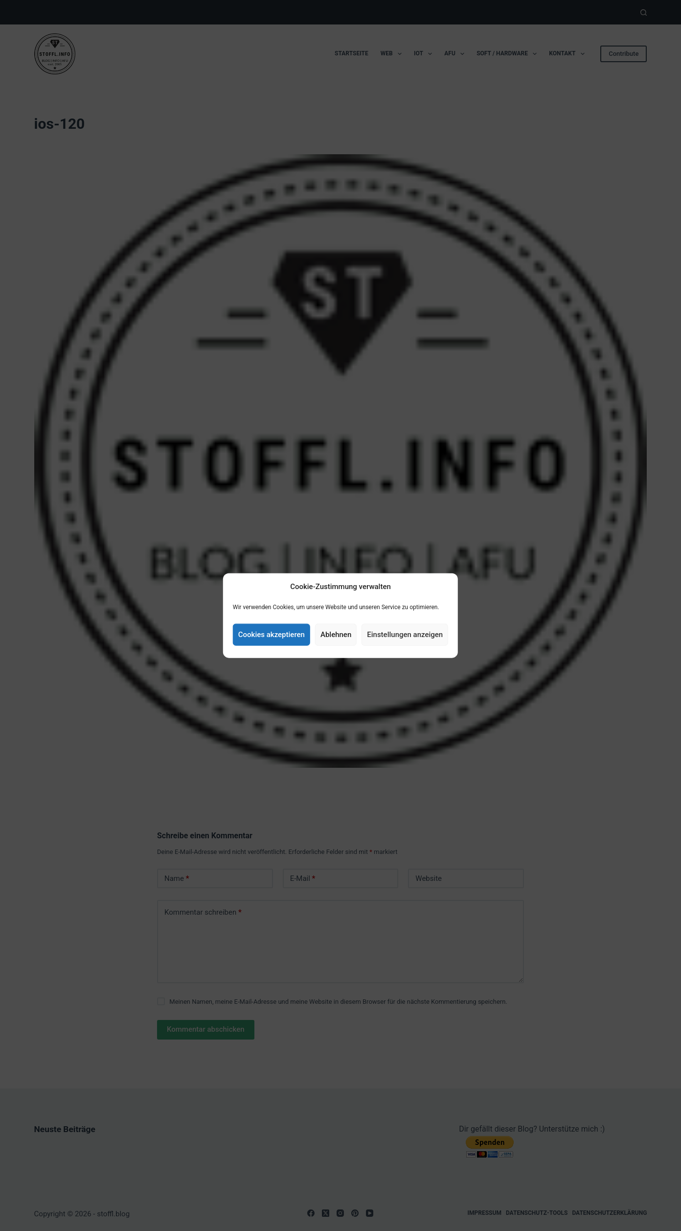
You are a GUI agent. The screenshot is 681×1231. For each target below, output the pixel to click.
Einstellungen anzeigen (405, 634)
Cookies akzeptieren (271, 634)
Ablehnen (335, 634)
